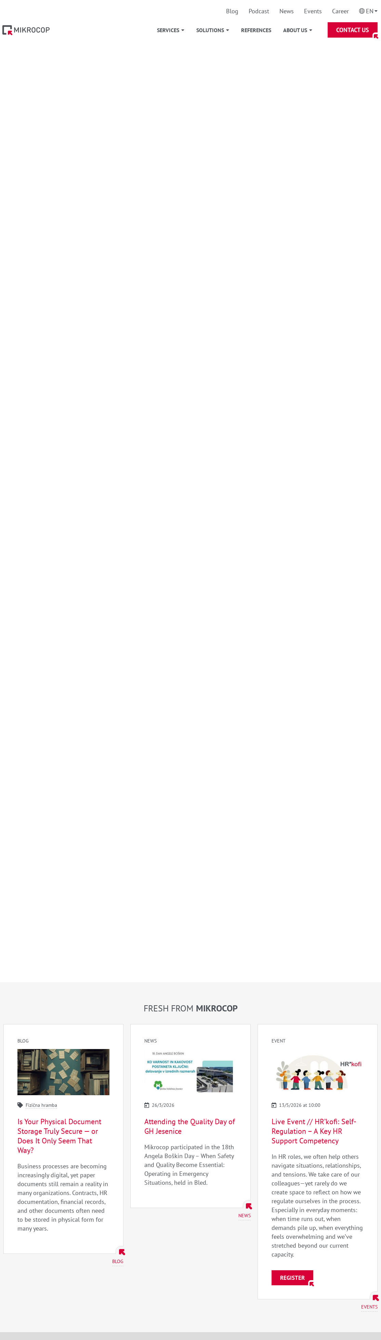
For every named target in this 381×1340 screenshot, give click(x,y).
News (286, 11)
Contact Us (352, 30)
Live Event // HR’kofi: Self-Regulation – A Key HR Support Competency (314, 1131)
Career (340, 11)
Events (313, 11)
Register (292, 1278)
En (369, 11)
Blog (232, 11)
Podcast (259, 11)
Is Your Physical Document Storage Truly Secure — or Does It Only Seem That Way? (59, 1136)
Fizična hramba (41, 1105)
